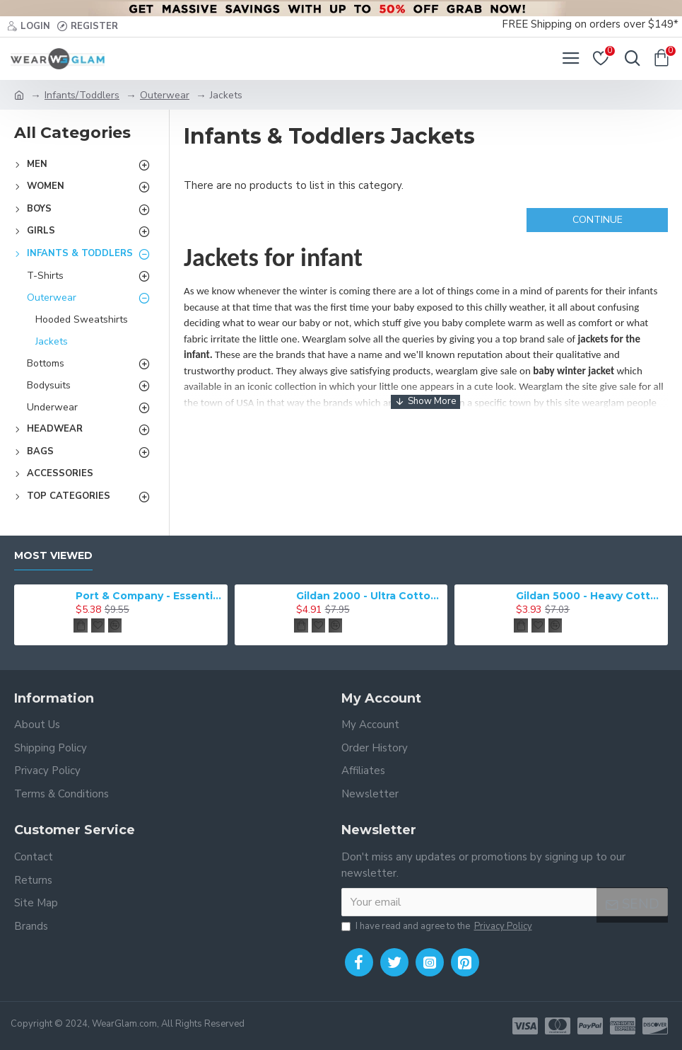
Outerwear (164, 95)
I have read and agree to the (437, 927)
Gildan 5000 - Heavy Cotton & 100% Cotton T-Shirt (589, 595)
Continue (597, 219)
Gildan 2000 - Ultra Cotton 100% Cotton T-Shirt (369, 595)
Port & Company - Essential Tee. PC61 (149, 595)
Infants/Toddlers (82, 95)
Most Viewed (53, 556)
